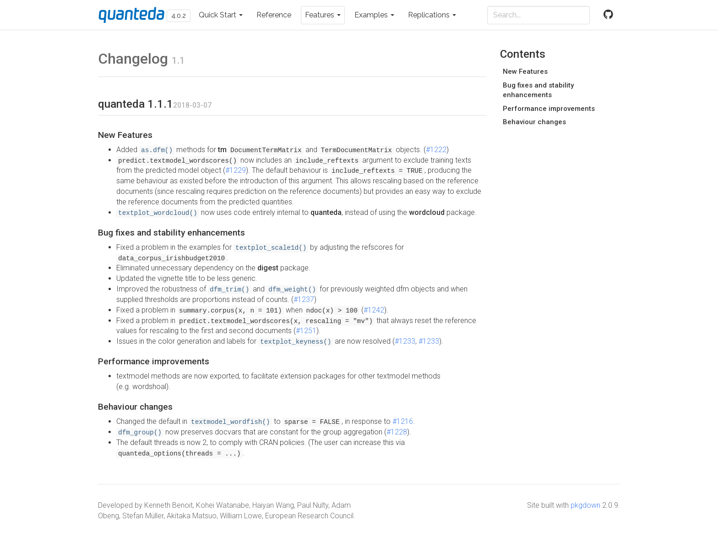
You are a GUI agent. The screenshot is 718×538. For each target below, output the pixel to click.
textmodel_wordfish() (230, 422)
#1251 (306, 330)
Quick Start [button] (221, 15)
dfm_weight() (292, 289)
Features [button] (323, 15)
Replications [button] (432, 15)
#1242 (374, 310)
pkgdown (585, 505)
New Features (525, 71)
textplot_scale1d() (270, 248)
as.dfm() (157, 150)
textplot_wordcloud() (157, 213)
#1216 (402, 421)
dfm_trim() (229, 289)
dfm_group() (140, 432)
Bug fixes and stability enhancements (538, 90)
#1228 (396, 432)
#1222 (436, 149)
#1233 (405, 341)
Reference (273, 15)
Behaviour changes (534, 122)
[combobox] (538, 15)
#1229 (235, 170)
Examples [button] (374, 15)
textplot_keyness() (295, 342)
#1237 (304, 299)
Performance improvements (549, 108)
